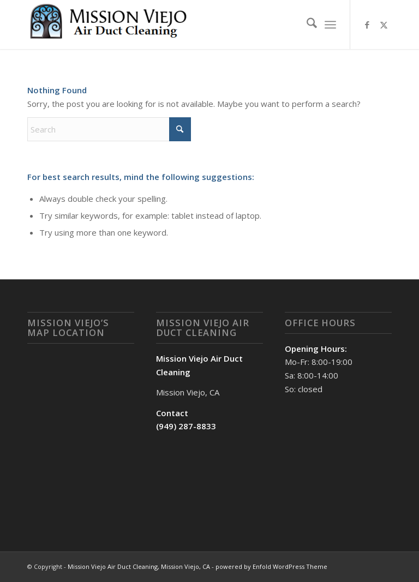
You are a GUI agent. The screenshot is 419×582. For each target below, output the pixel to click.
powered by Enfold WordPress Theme (271, 566)
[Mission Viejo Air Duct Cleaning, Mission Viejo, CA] (109, 24)
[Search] (306, 24)
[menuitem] (306, 24)
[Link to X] (383, 24)
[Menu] (330, 24)
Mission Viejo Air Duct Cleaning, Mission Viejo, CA (139, 566)
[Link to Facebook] (367, 24)
